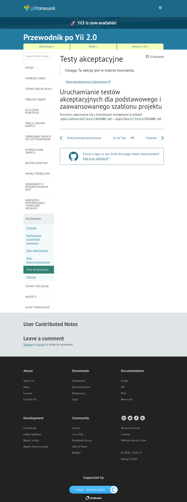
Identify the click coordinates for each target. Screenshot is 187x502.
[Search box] (38, 56)
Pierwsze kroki (35, 78)
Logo (75, 399)
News (26, 387)
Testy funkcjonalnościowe (38, 260)
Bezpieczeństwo (36, 163)
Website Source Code (133, 440)
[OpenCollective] (93, 489)
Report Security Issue (35, 446)
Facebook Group (82, 440)
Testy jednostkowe (37, 250)
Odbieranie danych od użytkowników (38, 138)
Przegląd (31, 228)
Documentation (81, 387)
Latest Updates (32, 434)
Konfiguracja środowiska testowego (33, 239)
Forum (76, 428)
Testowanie (33, 219)
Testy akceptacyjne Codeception (86, 82)
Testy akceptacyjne (37, 269)
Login (41, 344)
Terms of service (130, 428)
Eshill (133, 459)
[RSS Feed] (142, 418)
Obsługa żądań (35, 99)
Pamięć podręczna (37, 173)
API (123, 387)
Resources (127, 399)
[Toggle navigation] (160, 8)
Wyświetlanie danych (34, 151)
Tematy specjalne (37, 286)
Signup (28, 344)
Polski (93, 46)
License (27, 393)
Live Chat (77, 434)
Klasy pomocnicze (37, 307)
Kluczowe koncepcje (32, 111)
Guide (124, 381)
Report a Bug (31, 440)
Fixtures (31, 277)
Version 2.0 (140, 46)
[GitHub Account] (123, 418)
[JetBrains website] (93, 497)
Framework (78, 381)
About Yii (29, 381)
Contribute (29, 428)
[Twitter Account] (129, 418)
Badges (76, 452)
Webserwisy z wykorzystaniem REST (36, 186)
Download (46, 46)
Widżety (30, 297)
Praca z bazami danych (35, 124)
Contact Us (29, 399)
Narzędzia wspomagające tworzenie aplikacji (35, 204)
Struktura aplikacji (38, 89)
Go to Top (123, 138)
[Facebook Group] (136, 418)
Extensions (78, 393)
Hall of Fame (79, 446)
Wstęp (29, 68)
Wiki (123, 393)
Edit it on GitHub (94, 158)
